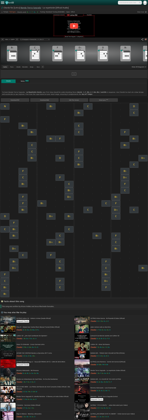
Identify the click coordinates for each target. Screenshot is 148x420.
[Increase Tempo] (17, 39)
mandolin (25, 67)
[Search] (139, 3)
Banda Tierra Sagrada (31, 8)
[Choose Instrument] (42, 66)
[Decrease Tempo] (2, 39)
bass (38, 67)
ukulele (18, 67)
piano (11, 67)
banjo (31, 67)
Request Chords (23, 321)
